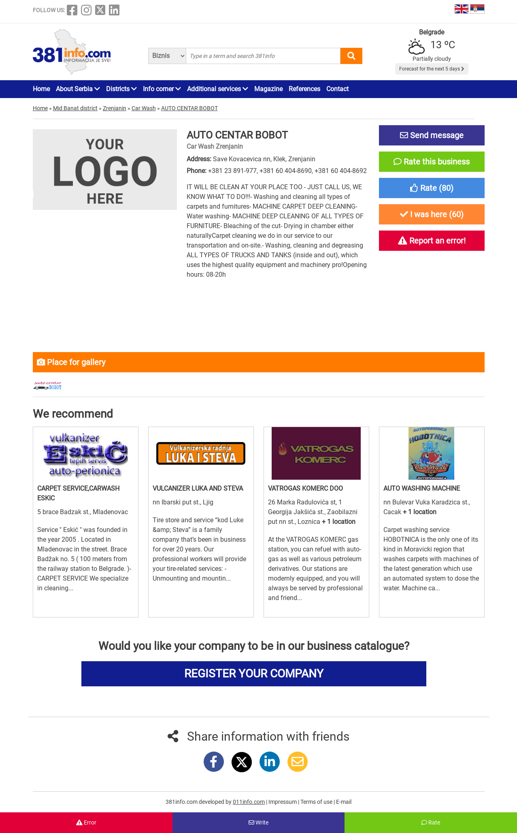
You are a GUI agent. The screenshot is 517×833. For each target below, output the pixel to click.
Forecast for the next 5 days (431, 69)
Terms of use (317, 802)
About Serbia (78, 89)
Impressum (283, 802)
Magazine (268, 89)
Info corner (162, 89)
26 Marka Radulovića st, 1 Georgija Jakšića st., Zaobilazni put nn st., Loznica (312, 511)
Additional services (217, 89)
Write (258, 822)
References (304, 89)
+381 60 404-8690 (286, 171)
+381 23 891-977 (232, 171)
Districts (121, 89)
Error (86, 822)
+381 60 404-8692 (341, 171)
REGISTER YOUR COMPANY (253, 673)
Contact (337, 89)
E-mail (343, 802)
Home (41, 89)
